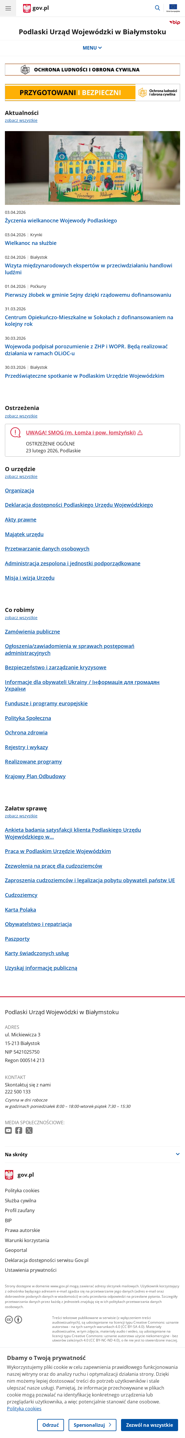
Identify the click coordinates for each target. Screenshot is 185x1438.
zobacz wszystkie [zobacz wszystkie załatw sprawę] (21, 816)
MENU (92, 48)
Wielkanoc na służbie (30, 243)
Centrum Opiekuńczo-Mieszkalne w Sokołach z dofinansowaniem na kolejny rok (89, 320)
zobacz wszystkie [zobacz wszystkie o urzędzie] (21, 476)
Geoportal (16, 1250)
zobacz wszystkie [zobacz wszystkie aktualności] (21, 120)
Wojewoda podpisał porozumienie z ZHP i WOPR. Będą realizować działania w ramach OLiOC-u (86, 349)
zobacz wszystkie (21, 416)
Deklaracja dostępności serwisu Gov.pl (46, 1260)
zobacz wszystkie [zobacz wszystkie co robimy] (21, 617)
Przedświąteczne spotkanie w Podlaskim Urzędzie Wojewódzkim (84, 376)
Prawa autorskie (22, 1230)
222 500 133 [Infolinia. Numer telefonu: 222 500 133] (18, 1092)
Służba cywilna (20, 1200)
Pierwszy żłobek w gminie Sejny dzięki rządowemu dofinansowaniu (88, 295)
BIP (8, 1220)
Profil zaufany (20, 1210)
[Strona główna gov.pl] (36, 8)
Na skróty (16, 1154)
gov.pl (19, 1175)
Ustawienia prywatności (30, 1270)
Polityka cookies (22, 1190)
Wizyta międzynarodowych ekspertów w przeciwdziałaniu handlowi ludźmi (88, 268)
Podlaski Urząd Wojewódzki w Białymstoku (92, 31)
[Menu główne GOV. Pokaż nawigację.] (8, 8)
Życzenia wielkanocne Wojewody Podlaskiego (61, 220)
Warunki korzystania (27, 1240)
